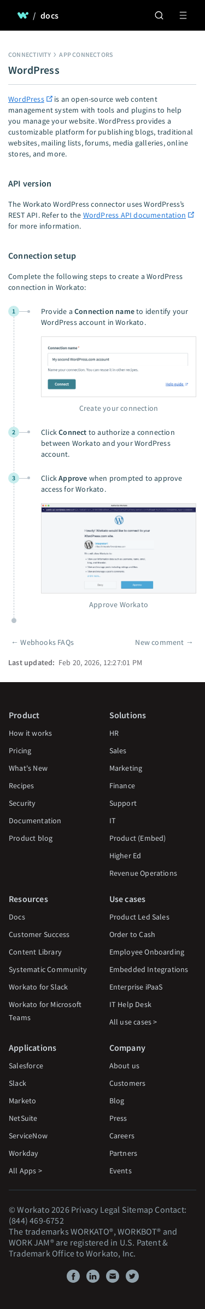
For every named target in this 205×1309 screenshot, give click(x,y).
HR (114, 733)
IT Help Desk (130, 1004)
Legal (110, 1209)
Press (118, 1118)
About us (124, 1066)
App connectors (86, 54)
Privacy (84, 1209)
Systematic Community (48, 969)
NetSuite (23, 1118)
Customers (127, 1083)
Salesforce (26, 1066)
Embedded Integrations (149, 969)
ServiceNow (28, 1136)
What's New (28, 768)
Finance (122, 785)
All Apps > (25, 1171)
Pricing (20, 750)
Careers (121, 1136)
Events (120, 1171)
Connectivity (29, 54)
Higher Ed (125, 855)
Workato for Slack (38, 987)
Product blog (30, 838)
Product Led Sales (139, 917)
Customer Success (39, 934)
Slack (17, 1083)
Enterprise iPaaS (136, 987)
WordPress (26, 99)
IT (112, 820)
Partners (123, 1153)
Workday (23, 1153)
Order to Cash (132, 934)
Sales (118, 750)
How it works (30, 733)
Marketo (22, 1101)
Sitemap (137, 1209)
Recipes (21, 785)
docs (49, 15)
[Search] (159, 15)
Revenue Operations (143, 873)
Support (123, 803)
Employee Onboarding (147, 952)
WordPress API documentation (134, 215)
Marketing (126, 768)
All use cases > (133, 1022)
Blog (117, 1101)
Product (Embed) (137, 838)
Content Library (35, 952)
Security (22, 803)
